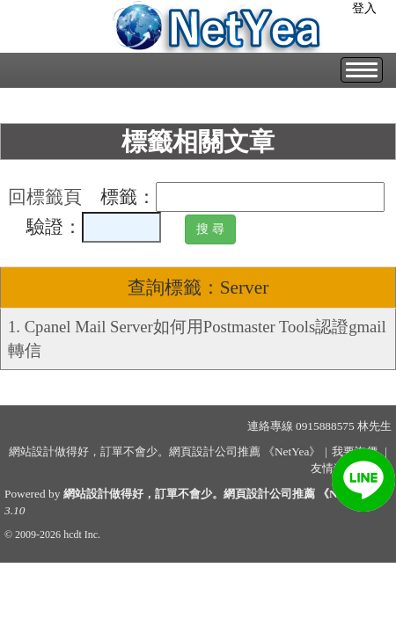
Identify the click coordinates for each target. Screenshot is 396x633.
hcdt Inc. (81, 534)
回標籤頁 (45, 196)
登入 (364, 8)
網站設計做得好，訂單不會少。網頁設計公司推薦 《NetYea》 (220, 493)
